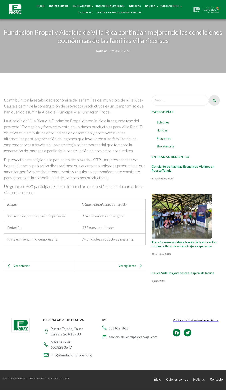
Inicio (41, 5)
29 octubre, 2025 (161, 254)
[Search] (180, 100)
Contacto (85, 12)
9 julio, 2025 (158, 281)
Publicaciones (169, 5)
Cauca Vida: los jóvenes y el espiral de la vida (183, 273)
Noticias (135, 5)
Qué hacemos (82, 5)
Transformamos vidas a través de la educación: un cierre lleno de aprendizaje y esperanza (184, 244)
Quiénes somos (177, 379)
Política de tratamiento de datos (119, 12)
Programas (164, 138)
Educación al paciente (110, 5)
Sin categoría (165, 146)
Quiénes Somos (58, 5)
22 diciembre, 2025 (162, 178)
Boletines (163, 122)
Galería (150, 5)
